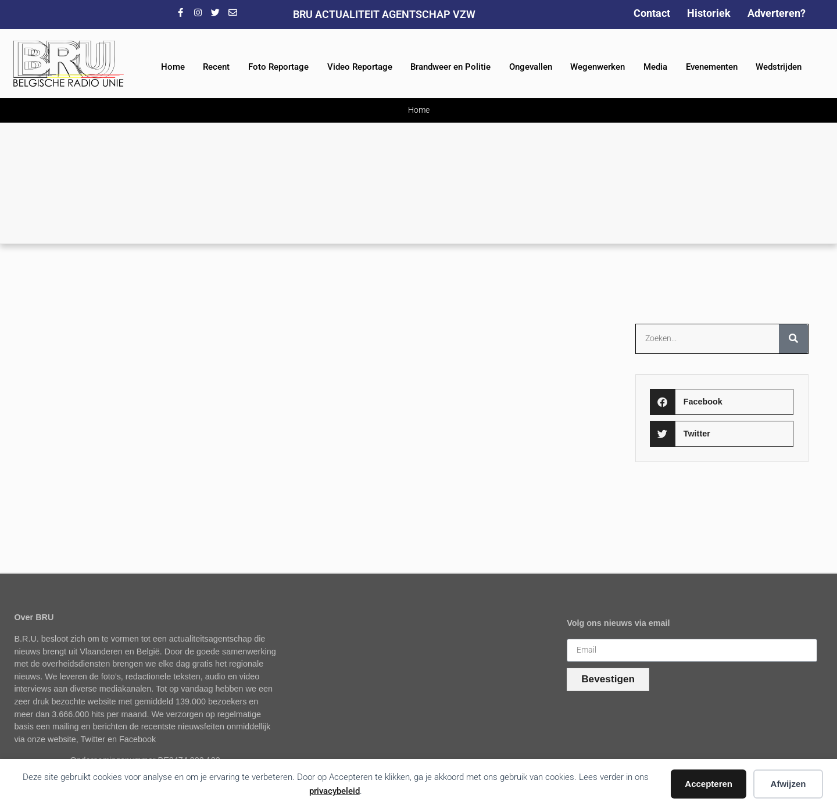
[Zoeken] (793, 338)
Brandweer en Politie (450, 67)
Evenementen (712, 67)
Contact (652, 13)
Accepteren (708, 784)
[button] (721, 402)
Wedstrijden (779, 67)
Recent (216, 67)
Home (173, 67)
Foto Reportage (278, 67)
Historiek (709, 13)
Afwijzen (788, 784)
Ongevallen (530, 67)
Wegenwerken (597, 67)
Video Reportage (359, 67)
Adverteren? (776, 13)
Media (655, 67)
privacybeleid (334, 791)
